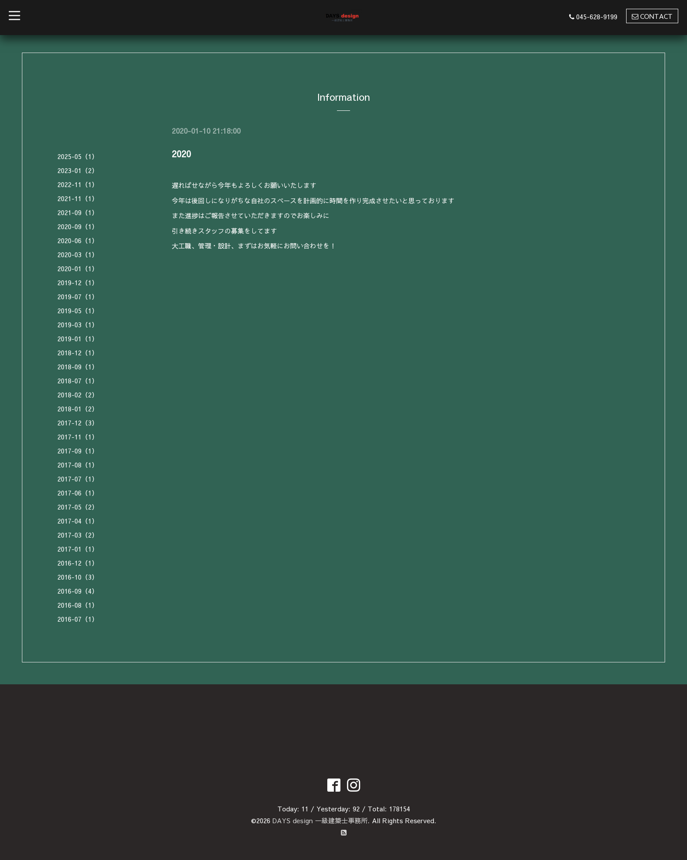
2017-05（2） (77, 506)
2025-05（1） (77, 156)
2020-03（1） (77, 254)
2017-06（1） (77, 492)
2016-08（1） (77, 604)
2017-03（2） (77, 534)
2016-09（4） (77, 590)
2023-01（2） (77, 170)
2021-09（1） (77, 212)
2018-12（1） (77, 352)
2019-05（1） (77, 310)
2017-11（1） (77, 436)
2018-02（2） (77, 394)
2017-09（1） (77, 450)
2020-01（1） (77, 268)
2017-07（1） (77, 478)
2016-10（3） (77, 576)
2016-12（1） (77, 562)
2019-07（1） (77, 296)
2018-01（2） (77, 408)
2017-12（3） (77, 422)
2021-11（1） (77, 198)
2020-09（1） (77, 226)
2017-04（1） (77, 520)
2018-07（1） (77, 380)
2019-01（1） (77, 338)
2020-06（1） (77, 240)
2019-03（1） (77, 324)
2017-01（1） (77, 548)
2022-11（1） (77, 184)
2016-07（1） (77, 618)
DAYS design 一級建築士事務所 (320, 820)
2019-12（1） (77, 282)
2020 (181, 153)
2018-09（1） (77, 366)
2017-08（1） (77, 464)
